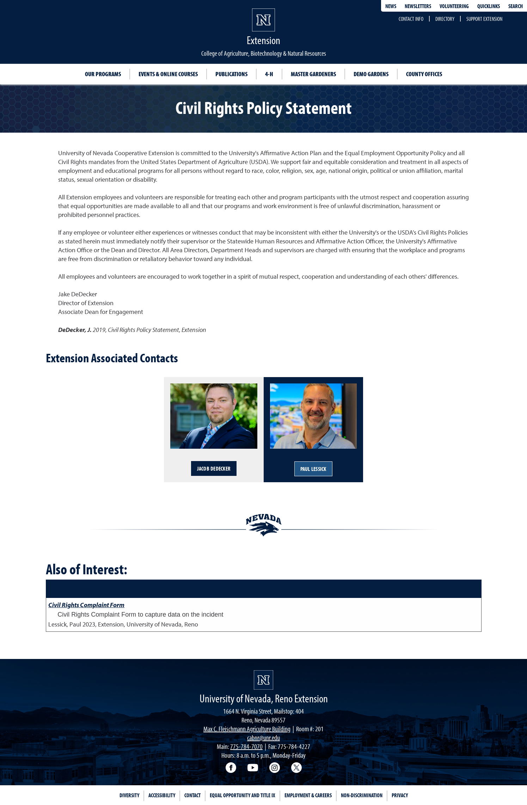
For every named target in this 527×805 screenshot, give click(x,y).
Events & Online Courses (168, 74)
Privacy (400, 795)
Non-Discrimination (361, 795)
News (390, 6)
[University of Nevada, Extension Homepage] (263, 680)
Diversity (129, 795)
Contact (192, 795)
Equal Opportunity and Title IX (242, 795)
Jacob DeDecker (214, 468)
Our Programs (103, 74)
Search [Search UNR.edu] (515, 6)
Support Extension (484, 18)
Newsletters (418, 6)
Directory (444, 18)
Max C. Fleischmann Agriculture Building (246, 728)
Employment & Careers (308, 795)
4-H (269, 74)
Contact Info (411, 18)
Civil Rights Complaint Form (86, 605)
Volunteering (454, 6)
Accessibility (161, 795)
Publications (231, 74)
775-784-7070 (246, 746)
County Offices (424, 74)
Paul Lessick (313, 468)
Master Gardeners (313, 74)
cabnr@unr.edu (263, 737)
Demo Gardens (371, 74)
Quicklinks (488, 6)
